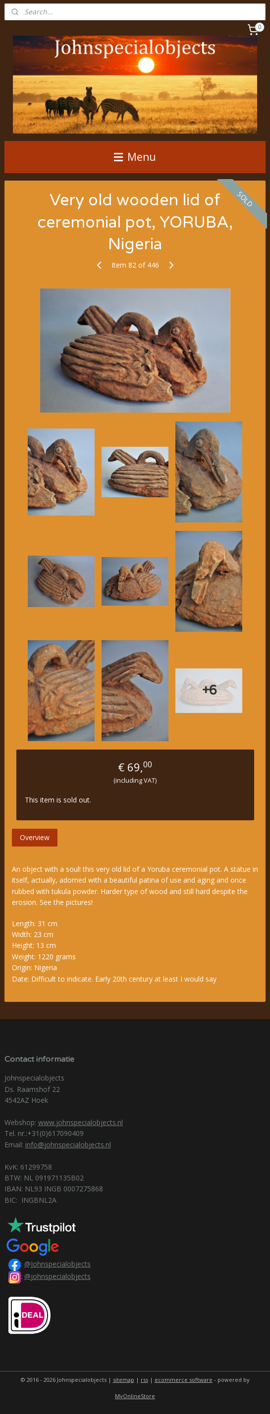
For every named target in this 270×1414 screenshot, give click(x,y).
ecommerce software (184, 1379)
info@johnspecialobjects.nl (68, 1144)
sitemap (123, 1379)
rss (144, 1379)
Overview (35, 837)
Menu (135, 157)
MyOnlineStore (135, 1396)
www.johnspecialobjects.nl (80, 1122)
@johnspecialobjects (57, 1276)
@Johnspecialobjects (57, 1264)
